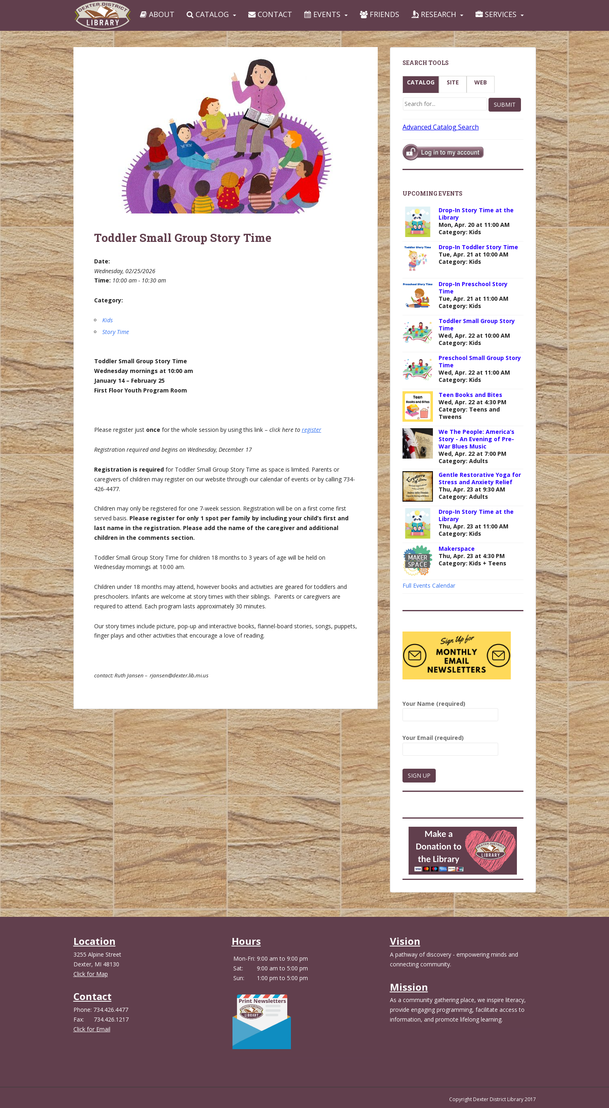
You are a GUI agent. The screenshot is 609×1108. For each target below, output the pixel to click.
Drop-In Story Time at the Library (476, 213)
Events (322, 14)
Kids (107, 320)
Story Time (115, 332)
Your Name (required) (450, 709)
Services (496, 14)
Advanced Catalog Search (440, 127)
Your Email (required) (450, 743)
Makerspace (457, 548)
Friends (379, 14)
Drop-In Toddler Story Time (478, 247)
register (311, 429)
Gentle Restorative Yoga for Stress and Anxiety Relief (480, 478)
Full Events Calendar (428, 585)
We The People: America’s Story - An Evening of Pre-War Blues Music (476, 439)
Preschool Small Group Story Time (480, 361)
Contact (270, 14)
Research (433, 14)
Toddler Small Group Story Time (477, 324)
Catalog (208, 14)
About (157, 14)
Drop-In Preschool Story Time (473, 287)
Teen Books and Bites (470, 395)
